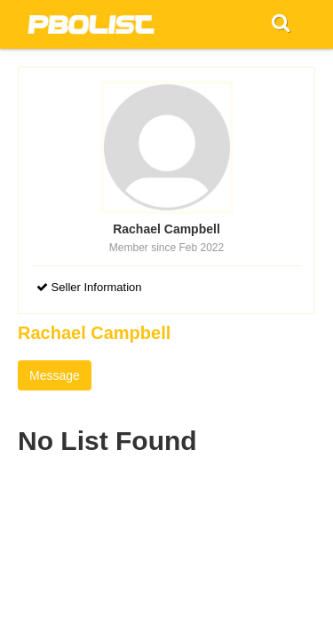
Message (54, 375)
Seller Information (89, 287)
